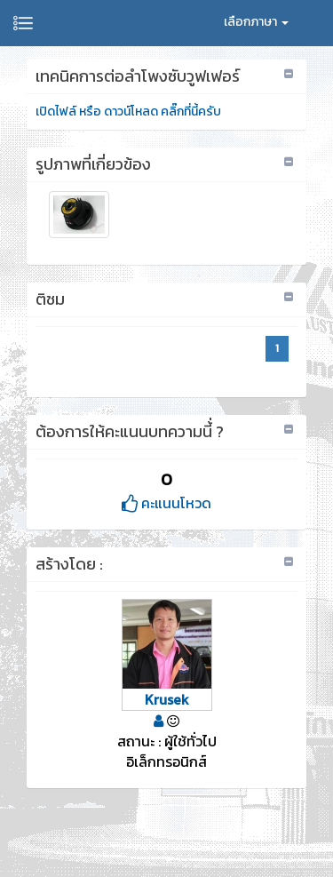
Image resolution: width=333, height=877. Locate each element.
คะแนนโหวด (166, 503)
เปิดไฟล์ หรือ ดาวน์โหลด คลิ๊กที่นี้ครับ (128, 111)
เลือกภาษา (256, 21)
